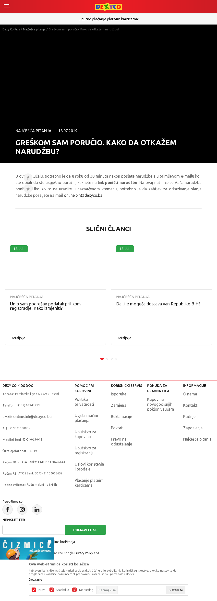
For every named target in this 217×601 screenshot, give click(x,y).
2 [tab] (107, 359)
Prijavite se (85, 530)
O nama (190, 394)
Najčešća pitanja (34, 29)
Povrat (117, 428)
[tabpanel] (55, 292)
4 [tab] (116, 359)
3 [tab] (112, 359)
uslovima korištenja (60, 542)
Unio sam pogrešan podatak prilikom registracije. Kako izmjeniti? (45, 306)
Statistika (62, 589)
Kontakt (190, 405)
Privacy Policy (83, 553)
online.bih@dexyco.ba (83, 195)
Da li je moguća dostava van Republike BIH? (158, 303)
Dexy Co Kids (11, 29)
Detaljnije (18, 338)
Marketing (86, 589)
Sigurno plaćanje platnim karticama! (109, 19)
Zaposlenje (193, 428)
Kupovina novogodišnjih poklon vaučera (160, 404)
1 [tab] (102, 359)
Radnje (189, 416)
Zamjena (118, 405)
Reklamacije (121, 416)
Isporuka (118, 394)
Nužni (42, 589)
